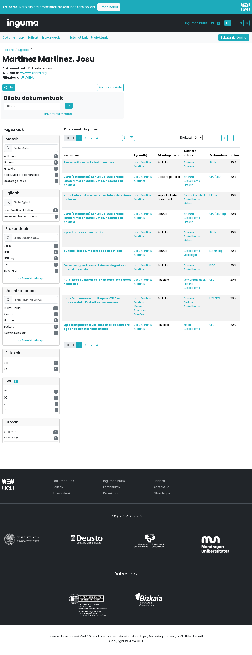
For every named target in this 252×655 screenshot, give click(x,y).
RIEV (212, 265)
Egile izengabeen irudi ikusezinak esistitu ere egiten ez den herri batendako (96, 327)
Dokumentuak (13, 37)
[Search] (32, 106)
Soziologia (190, 255)
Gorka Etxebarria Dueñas (140, 310)
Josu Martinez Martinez (143, 164)
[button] (12, 87)
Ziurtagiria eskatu (110, 87)
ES (234, 23)
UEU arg (214, 195)
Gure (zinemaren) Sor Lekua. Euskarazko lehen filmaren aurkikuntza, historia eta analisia (93, 181)
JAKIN (212, 162)
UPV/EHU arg (217, 214)
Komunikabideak (195, 195)
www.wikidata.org (33, 73)
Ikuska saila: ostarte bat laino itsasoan (91, 162)
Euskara (189, 162)
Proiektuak (99, 37)
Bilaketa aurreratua (57, 114)
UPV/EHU (27, 77)
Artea (187, 325)
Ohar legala (162, 493)
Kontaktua (161, 487)
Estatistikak (78, 37)
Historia (188, 185)
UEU (211, 280)
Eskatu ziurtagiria (233, 37)
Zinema (189, 166)
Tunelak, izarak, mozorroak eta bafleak (92, 251)
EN (240, 23)
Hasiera (8, 50)
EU (227, 23)
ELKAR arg (215, 251)
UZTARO (214, 298)
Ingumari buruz (196, 23)
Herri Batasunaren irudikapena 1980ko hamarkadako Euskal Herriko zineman (91, 300)
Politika (188, 302)
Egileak (33, 37)
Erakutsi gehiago (31, 278)
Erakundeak (51, 37)
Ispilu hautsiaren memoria (83, 232)
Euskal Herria (192, 181)
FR (246, 23)
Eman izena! (109, 7)
